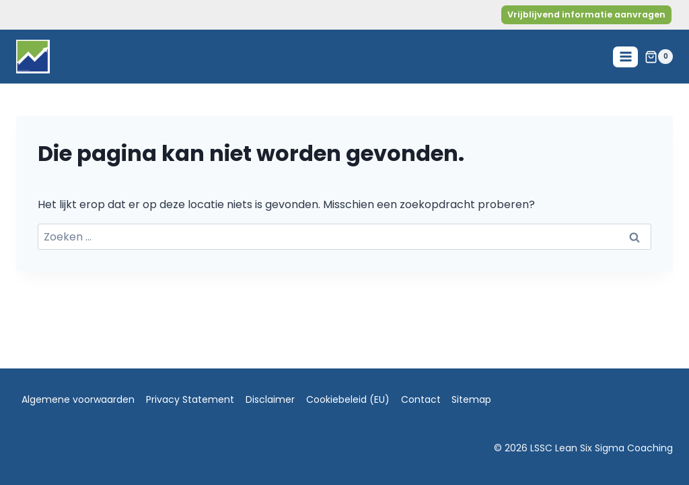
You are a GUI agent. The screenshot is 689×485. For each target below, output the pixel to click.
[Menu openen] (625, 56)
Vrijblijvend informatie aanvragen (586, 14)
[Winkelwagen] (659, 56)
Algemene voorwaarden (78, 399)
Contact (421, 399)
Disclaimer (270, 399)
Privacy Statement (190, 399)
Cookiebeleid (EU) (348, 399)
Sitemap (471, 399)
